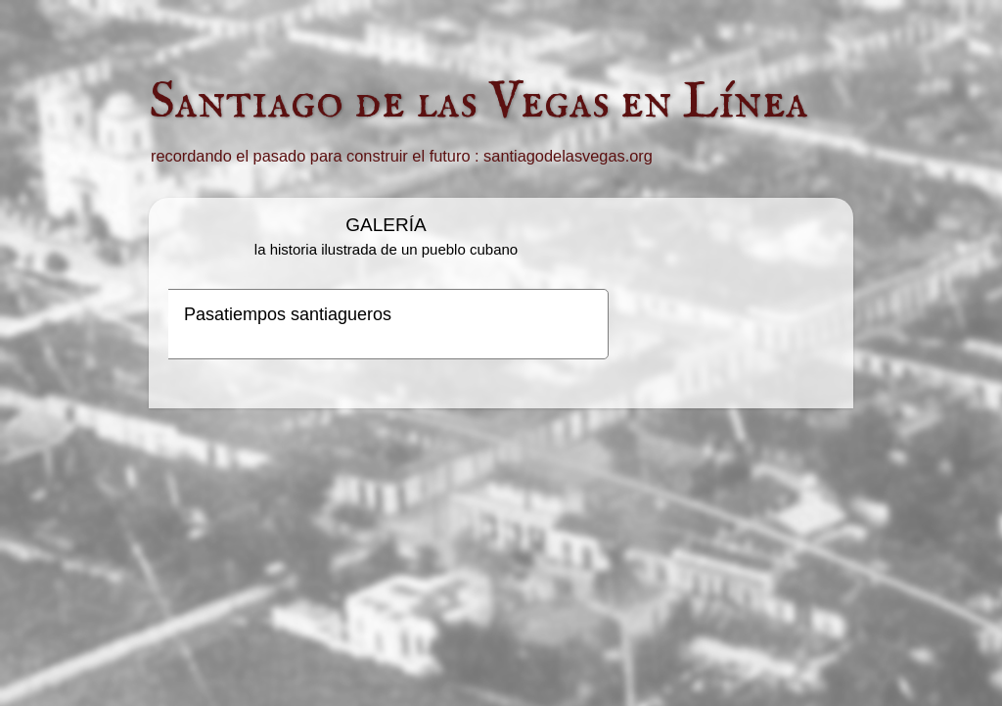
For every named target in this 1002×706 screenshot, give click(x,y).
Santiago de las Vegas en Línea (478, 103)
